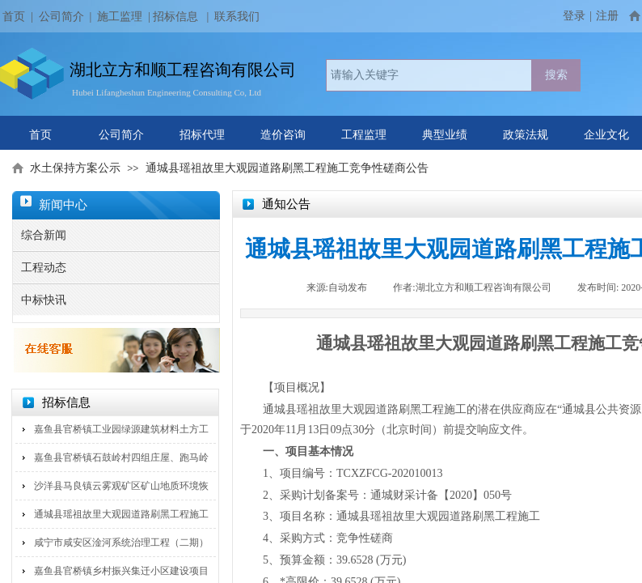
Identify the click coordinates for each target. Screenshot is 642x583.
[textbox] (429, 75)
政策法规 (525, 135)
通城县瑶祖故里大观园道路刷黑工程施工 (121, 514)
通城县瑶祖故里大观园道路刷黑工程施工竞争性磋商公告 (287, 168)
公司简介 (61, 17)
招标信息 (175, 17)
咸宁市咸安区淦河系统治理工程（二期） (121, 542)
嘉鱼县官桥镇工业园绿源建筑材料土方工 (121, 429)
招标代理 (202, 135)
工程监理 (363, 135)
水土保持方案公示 (75, 168)
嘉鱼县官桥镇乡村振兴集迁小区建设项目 (121, 571)
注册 (607, 16)
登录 (574, 16)
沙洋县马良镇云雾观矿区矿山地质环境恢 (121, 486)
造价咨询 (283, 135)
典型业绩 (444, 135)
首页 (40, 135)
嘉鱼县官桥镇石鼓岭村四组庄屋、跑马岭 (121, 457)
